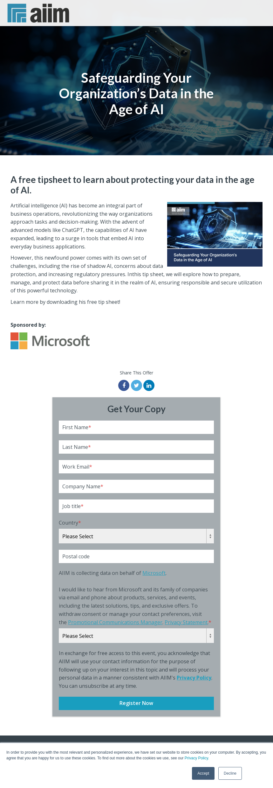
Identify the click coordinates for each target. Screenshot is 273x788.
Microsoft (154, 572)
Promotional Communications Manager (115, 622)
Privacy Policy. (197, 758)
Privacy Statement (186, 622)
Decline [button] (230, 773)
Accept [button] (203, 773)
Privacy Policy (194, 677)
